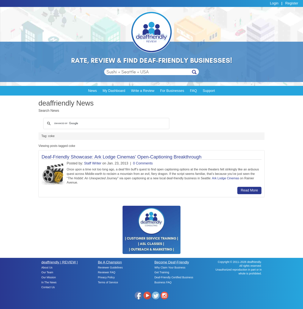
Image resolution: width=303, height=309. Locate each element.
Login (274, 3)
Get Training (161, 272)
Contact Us (48, 287)
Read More (249, 190)
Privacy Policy (106, 277)
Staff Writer (92, 163)
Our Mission (48, 277)
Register (291, 3)
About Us (47, 267)
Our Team (47, 272)
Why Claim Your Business (169, 267)
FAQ (193, 91)
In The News (48, 282)
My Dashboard (114, 91)
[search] (105, 123)
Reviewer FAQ (106, 272)
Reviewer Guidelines (110, 267)
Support (209, 91)
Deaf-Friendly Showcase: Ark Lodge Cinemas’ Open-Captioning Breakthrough (122, 156)
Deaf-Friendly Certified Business (173, 277)
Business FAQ (163, 282)
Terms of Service (108, 282)
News (92, 91)
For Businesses (172, 91)
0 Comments (143, 163)
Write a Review (142, 91)
